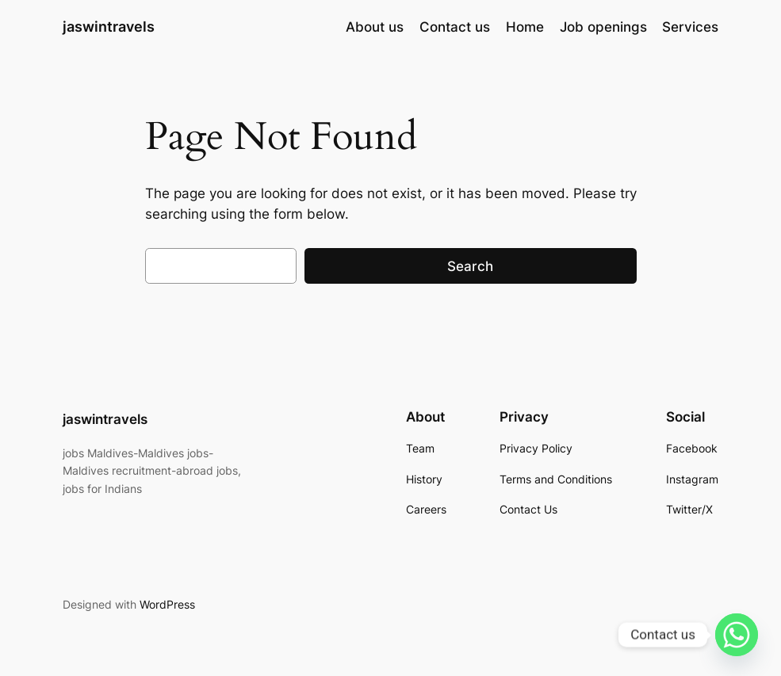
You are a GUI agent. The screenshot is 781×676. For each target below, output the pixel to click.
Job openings (603, 27)
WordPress (167, 604)
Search (470, 266)
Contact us (454, 27)
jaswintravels (109, 26)
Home (525, 27)
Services (690, 27)
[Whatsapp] (736, 634)
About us (375, 27)
